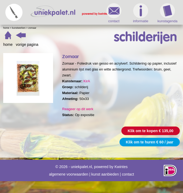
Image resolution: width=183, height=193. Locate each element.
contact (113, 13)
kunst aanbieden (105, 174)
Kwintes (121, 167)
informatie (140, 13)
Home (6, 28)
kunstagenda (167, 13)
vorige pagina (27, 44)
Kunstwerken (19, 28)
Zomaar (32, 28)
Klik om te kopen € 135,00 (150, 131)
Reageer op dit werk (77, 109)
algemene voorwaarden (68, 174)
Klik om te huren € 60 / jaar (149, 142)
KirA (86, 81)
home (8, 44)
